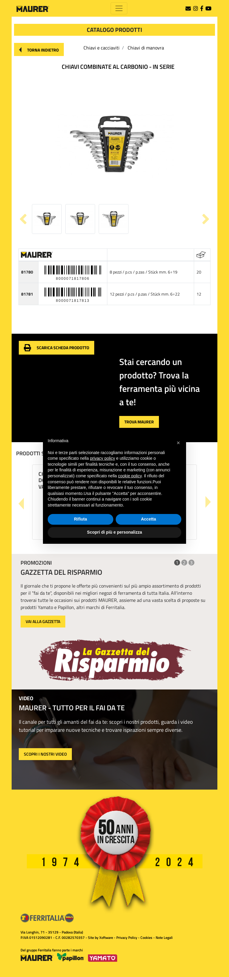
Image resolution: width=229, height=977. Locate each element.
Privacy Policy (126, 937)
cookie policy (130, 475)
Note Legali (164, 937)
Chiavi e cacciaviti (101, 47)
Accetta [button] (148, 519)
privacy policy (102, 458)
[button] (39, 49)
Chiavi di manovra (146, 47)
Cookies (146, 937)
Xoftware (106, 937)
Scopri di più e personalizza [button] (114, 532)
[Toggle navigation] (119, 8)
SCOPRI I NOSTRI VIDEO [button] (45, 754)
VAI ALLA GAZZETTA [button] (43, 621)
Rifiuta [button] (80, 519)
